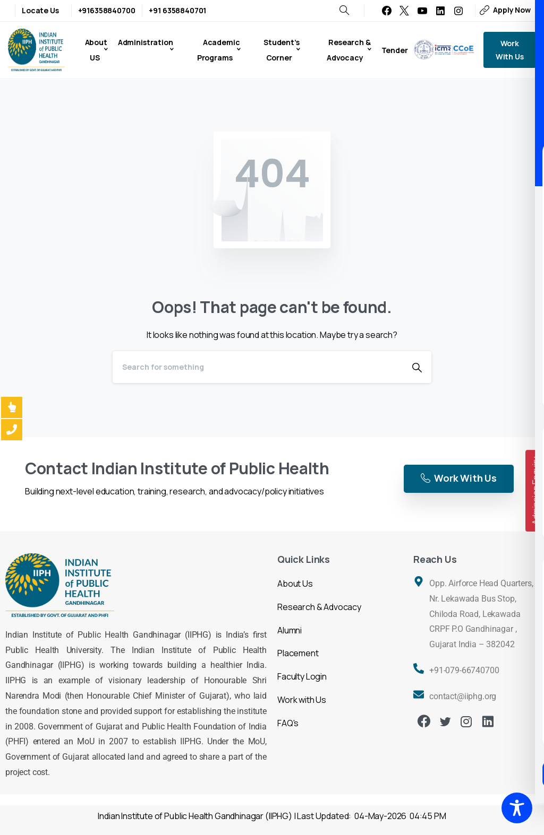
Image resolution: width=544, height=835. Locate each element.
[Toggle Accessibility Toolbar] (516, 807)
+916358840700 (106, 10)
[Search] (258, 367)
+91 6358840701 (177, 10)
